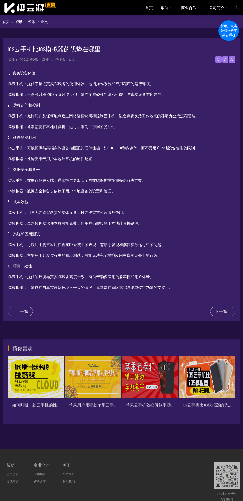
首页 (149, 7)
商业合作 (188, 7)
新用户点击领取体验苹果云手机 (229, 30)
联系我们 (69, 481)
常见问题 (12, 481)
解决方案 (40, 481)
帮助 (164, 7)
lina (14, 59)
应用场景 (40, 474)
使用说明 (12, 474)
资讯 (18, 21)
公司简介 (216, 7)
